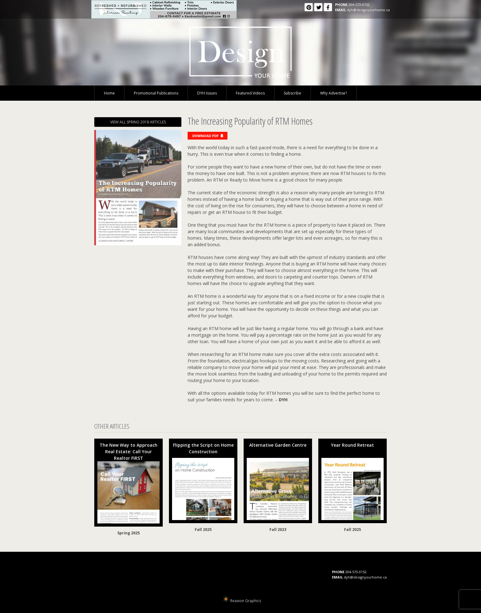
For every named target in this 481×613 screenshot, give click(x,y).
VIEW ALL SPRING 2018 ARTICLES (138, 122)
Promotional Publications (156, 93)
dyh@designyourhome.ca (368, 9)
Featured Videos (250, 93)
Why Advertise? (333, 93)
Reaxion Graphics (245, 600)
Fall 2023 (277, 529)
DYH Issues (207, 93)
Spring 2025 (128, 533)
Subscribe (292, 93)
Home (109, 93)
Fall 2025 (203, 529)
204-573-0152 (359, 4)
